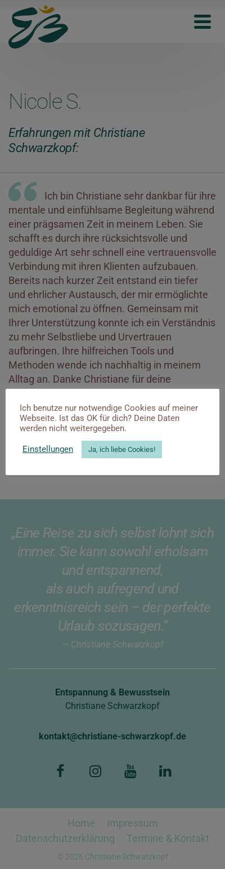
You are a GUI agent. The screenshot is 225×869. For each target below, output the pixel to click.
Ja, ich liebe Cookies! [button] (121, 449)
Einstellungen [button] (47, 449)
